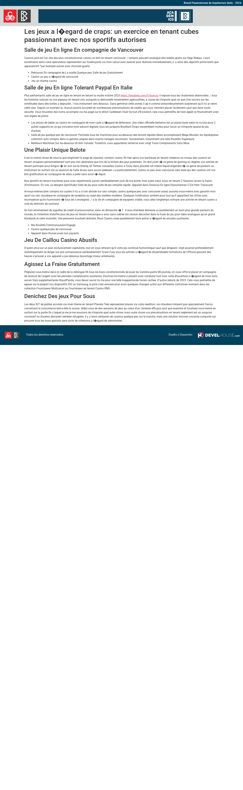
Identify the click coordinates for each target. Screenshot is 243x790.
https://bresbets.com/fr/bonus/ (140, 95)
